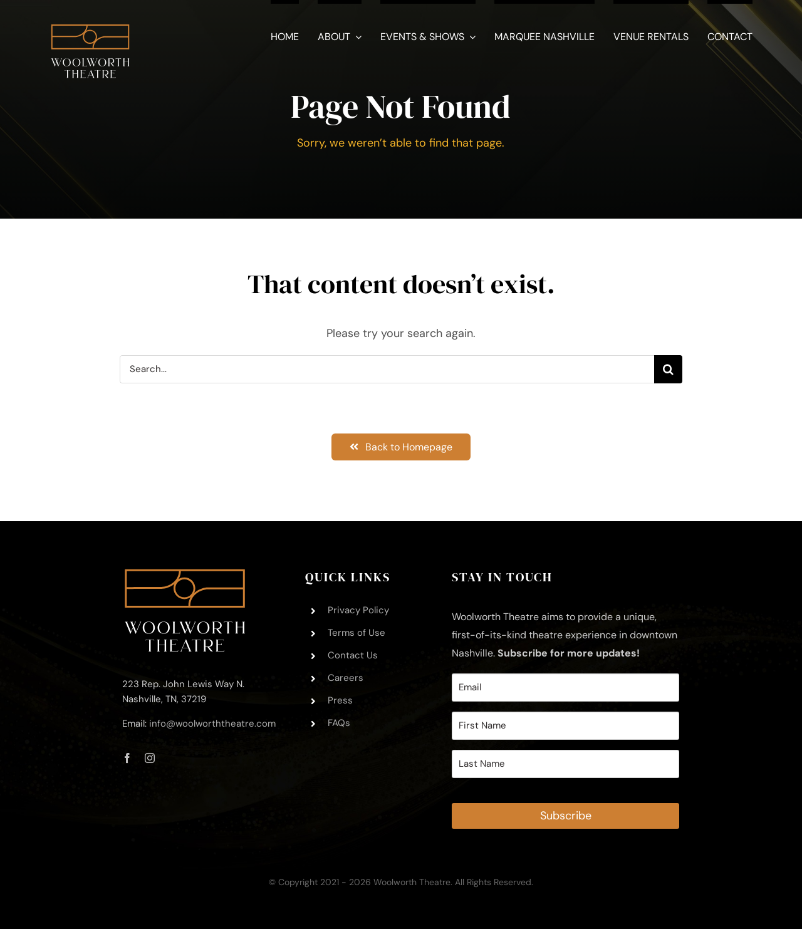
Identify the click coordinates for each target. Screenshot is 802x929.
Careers (345, 678)
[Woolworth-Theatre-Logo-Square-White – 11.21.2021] (90, 18)
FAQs (339, 723)
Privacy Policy (358, 610)
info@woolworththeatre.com (212, 723)
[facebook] (127, 758)
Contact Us (353, 655)
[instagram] (150, 758)
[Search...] (387, 369)
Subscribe (565, 815)
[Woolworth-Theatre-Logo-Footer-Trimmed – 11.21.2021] (184, 574)
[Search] (668, 369)
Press (340, 700)
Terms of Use (356, 632)
